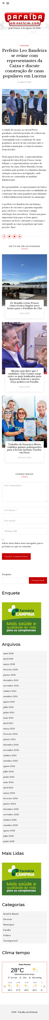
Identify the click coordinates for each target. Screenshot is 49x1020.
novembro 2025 (11, 686)
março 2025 (9, 728)
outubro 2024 (9, 755)
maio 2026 (8, 653)
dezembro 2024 (11, 745)
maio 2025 (8, 718)
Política (7, 935)
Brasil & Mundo (11, 914)
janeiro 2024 (9, 804)
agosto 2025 (9, 702)
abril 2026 (8, 659)
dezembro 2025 (10, 680)
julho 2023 (8, 836)
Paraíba (24, 46)
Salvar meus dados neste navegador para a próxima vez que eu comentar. (22, 545)
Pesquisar (6, 574)
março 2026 (9, 664)
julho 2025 (8, 707)
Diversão (7, 919)
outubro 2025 (9, 691)
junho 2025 (8, 712)
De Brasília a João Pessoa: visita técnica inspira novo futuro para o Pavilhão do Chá (24, 306)
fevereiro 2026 (10, 669)
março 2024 (9, 793)
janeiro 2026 (9, 675)
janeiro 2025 (9, 739)
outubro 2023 (9, 820)
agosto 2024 (9, 766)
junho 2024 (8, 777)
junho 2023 (8, 841)
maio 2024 (8, 782)
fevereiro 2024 (10, 798)
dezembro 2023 (11, 809)
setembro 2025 (10, 696)
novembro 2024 (11, 750)
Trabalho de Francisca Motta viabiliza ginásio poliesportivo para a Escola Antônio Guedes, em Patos (24, 448)
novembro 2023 (11, 814)
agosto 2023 (9, 830)
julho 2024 (8, 771)
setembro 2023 (10, 825)
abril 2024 (8, 788)
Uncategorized (10, 941)
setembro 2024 (10, 761)
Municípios (8, 924)
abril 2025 (8, 723)
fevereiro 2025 (10, 734)
